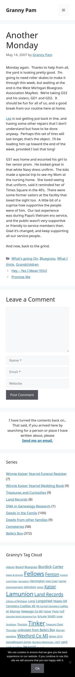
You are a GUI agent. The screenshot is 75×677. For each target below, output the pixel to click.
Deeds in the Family (21, 513)
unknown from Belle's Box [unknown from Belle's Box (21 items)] (36, 630)
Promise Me (20, 277)
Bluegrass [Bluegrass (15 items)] (31, 567)
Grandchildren (27, 264)
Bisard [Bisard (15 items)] (19, 567)
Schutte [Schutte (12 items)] (42, 616)
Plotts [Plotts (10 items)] (55, 611)
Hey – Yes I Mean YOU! (29, 270)
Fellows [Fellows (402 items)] (34, 574)
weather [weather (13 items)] (11, 636)
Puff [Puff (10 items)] (62, 611)
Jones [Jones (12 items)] (40, 587)
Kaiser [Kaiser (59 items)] (50, 586)
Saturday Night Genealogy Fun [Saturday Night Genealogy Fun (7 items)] (21, 616)
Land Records (17, 499)
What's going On (24, 258)
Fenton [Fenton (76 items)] (52, 574)
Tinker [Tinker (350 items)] (36, 623)
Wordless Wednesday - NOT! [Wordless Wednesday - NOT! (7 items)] (46, 642)
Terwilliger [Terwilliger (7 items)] (11, 624)
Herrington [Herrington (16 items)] (37, 581)
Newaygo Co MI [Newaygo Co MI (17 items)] (32, 611)
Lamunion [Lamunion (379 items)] (19, 594)
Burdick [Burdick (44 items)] (45, 566)
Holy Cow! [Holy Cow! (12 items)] (52, 581)
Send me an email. (37, 440)
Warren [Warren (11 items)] (60, 630)
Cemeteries (15, 526)
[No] (70, 662)
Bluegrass (48, 258)
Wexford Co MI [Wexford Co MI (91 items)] (32, 636)
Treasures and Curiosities (26, 492)
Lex (8, 118)
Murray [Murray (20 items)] (15, 611)
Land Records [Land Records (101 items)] (48, 594)
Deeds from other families (27, 519)
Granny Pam (21, 10)
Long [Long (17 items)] (31, 601)
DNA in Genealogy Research (28, 506)
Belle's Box (14, 533)
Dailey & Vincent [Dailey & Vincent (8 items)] (14, 574)
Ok (37, 668)
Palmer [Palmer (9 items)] (47, 611)
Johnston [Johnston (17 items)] (30, 587)
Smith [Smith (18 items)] (52, 616)
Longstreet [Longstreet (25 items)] (44, 601)
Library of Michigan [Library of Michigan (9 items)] (16, 601)
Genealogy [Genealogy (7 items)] (23, 581)
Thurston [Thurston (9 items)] (22, 624)
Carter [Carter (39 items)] (58, 566)
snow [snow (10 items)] (59, 616)
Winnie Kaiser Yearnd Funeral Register (36, 473)
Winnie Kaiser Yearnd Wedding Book (35, 485)
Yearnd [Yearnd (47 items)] (29, 647)
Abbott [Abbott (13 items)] (10, 567)
